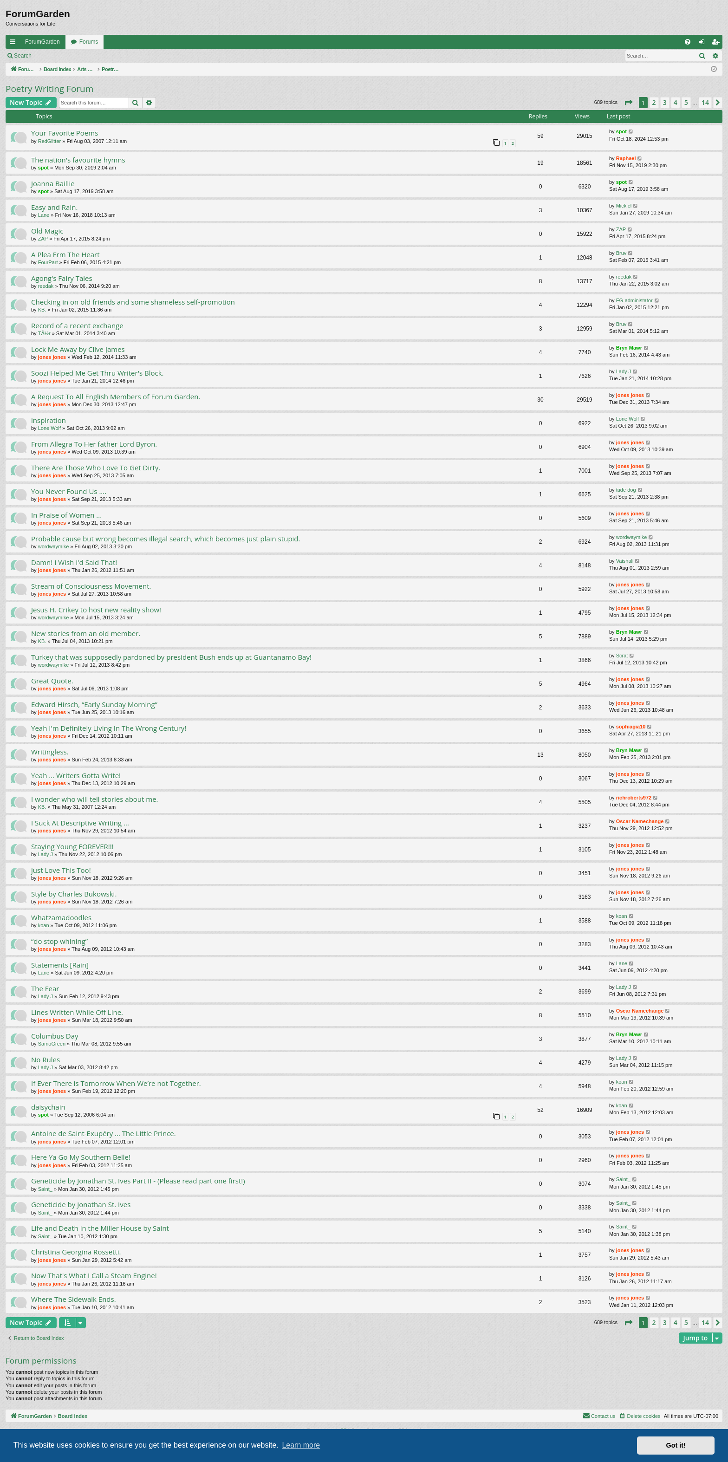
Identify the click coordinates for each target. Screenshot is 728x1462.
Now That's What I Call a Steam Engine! (94, 1275)
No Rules (45, 1059)
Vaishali (625, 561)
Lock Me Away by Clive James (78, 349)
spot (621, 131)
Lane (43, 215)
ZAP (43, 238)
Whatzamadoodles (61, 917)
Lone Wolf (49, 428)
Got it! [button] (676, 1445)
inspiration (48, 420)
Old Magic (47, 230)
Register (82, 55)
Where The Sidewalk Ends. (73, 1299)
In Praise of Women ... (66, 515)
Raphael (626, 158)
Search (23, 55)
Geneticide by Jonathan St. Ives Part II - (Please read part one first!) (138, 1180)
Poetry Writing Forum (49, 89)
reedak (46, 286)
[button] (628, 102)
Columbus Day (54, 1035)
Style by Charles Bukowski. (74, 893)
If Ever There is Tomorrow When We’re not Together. (116, 1083)
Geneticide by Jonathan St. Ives (80, 1204)
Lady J (623, 371)
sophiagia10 (631, 726)
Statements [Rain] (60, 964)
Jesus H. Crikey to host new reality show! (96, 609)
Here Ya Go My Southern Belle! (80, 1157)
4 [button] (675, 102)
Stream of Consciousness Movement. (91, 586)
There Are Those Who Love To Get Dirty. (95, 467)
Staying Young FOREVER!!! (72, 846)
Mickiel (624, 205)
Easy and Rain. (54, 207)
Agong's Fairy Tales (61, 278)
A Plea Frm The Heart (65, 254)
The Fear (45, 988)
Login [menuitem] (703, 44)
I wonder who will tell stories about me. (94, 799)
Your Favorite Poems (64, 132)
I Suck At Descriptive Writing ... (80, 822)
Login (51, 55)
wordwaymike (53, 546)
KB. (42, 309)
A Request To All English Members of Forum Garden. (115, 396)
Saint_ (45, 1189)
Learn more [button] (301, 1445)
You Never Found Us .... (68, 491)
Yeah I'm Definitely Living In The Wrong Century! (108, 728)
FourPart (48, 262)
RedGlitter (49, 141)
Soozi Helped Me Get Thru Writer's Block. (97, 372)
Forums (88, 42)
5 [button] (686, 102)
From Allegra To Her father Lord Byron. (94, 443)
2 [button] (654, 102)
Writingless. (50, 751)
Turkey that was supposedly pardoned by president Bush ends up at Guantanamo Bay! (171, 657)
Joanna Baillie (53, 183)
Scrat (622, 655)
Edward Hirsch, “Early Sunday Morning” (94, 704)
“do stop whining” (59, 941)
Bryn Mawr (629, 348)
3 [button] (665, 102)
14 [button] (705, 102)
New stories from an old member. (85, 633)
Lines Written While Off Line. (77, 1012)
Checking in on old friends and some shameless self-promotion (133, 301)
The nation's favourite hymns (78, 159)
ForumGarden (42, 42)
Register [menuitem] (717, 44)
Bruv (621, 253)
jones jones (52, 357)
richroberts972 (633, 797)
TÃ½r (44, 333)
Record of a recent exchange (77, 325)
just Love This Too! (61, 870)
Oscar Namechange (640, 821)
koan (43, 925)
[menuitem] (688, 42)
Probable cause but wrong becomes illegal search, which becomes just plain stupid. (165, 538)
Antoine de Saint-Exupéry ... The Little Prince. (103, 1133)
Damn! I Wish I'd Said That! (74, 562)
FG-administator (634, 300)
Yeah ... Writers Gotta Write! (76, 775)
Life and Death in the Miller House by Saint (100, 1228)
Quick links (14, 44)
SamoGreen (51, 1043)
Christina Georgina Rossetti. (76, 1251)
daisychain (48, 1106)
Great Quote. (52, 680)
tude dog (626, 490)
